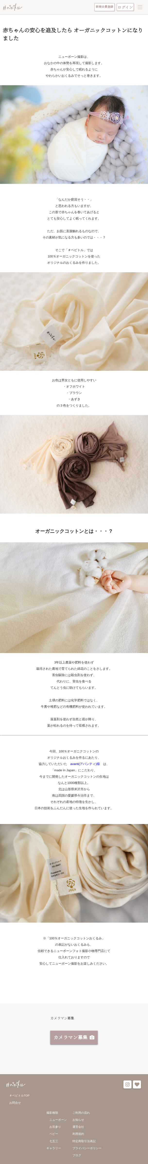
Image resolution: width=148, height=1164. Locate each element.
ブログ (76, 1155)
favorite (137, 1085)
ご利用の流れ (81, 1113)
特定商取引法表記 (84, 1141)
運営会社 (78, 1127)
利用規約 (78, 1134)
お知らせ (78, 1120)
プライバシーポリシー (87, 1148)
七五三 (53, 1141)
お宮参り (55, 1127)
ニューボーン (58, 1120)
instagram (127, 1085)
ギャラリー (53, 1148)
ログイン (125, 7)
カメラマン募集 (70, 1038)
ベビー (53, 1134)
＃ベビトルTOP (19, 1096)
